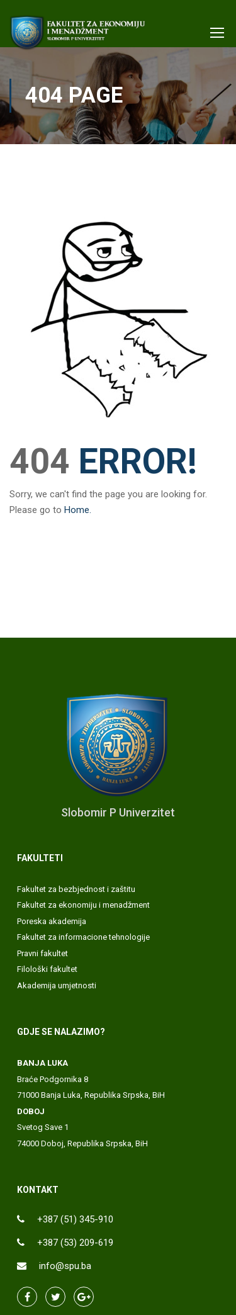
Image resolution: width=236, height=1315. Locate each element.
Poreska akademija (51, 921)
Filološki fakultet (47, 969)
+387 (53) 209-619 (75, 1242)
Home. (77, 510)
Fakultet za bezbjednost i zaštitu (76, 889)
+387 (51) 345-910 (75, 1219)
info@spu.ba (65, 1266)
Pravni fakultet (42, 953)
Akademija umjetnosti (56, 985)
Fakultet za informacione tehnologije (83, 937)
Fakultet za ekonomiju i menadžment (83, 905)
